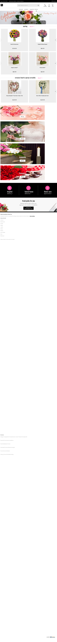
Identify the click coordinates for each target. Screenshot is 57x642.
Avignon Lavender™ (14, 67)
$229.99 (14, 99)
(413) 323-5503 (4, 1)
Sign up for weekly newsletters (28, 170)
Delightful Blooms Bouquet (42, 43)
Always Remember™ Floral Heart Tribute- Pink (14, 95)
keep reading (32, 177)
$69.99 (42, 48)
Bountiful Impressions (14, 43)
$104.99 (14, 48)
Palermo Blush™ (42, 67)
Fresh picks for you (28, 164)
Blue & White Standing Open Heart (42, 95)
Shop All (31, 26)
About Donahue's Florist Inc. (6, 175)
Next (56, 39)
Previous (1, 39)
